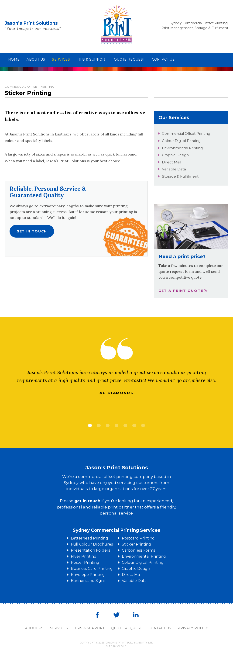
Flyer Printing (83, 556)
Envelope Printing (88, 574)
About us (36, 59)
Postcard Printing (138, 538)
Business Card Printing (92, 568)
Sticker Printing (136, 544)
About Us (34, 628)
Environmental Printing (182, 148)
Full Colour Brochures (92, 544)
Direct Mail (171, 162)
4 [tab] (116, 425)
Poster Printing (85, 562)
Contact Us (159, 628)
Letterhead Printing (89, 538)
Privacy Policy (193, 628)
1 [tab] (90, 425)
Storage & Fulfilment (180, 176)
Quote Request (129, 59)
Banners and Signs (88, 580)
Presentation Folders (90, 550)
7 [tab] (143, 425)
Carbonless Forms (138, 550)
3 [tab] (108, 425)
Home (14, 59)
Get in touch (32, 231)
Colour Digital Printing (181, 140)
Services (61, 59)
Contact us (163, 59)
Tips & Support (92, 59)
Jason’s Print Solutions (31, 23)
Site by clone (116, 646)
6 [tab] (134, 425)
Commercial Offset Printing (186, 133)
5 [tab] (125, 425)
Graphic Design (175, 155)
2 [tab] (99, 425)
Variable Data (174, 169)
